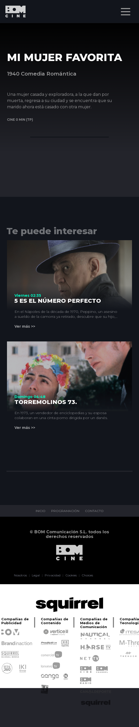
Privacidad (52, 575)
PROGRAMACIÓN (65, 511)
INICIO (40, 511)
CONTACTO (94, 511)
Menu (126, 9)
